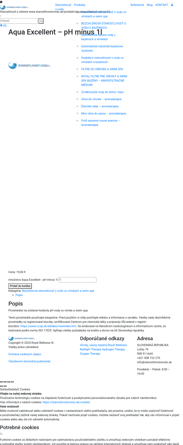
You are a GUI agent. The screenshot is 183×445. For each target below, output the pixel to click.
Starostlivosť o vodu (63, 7)
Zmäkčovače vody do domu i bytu (102, 92)
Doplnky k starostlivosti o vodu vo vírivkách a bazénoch (102, 60)
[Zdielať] (8, 154)
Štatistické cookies (21, 328)
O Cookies (23, 161)
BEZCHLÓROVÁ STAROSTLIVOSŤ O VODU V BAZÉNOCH (103, 25)
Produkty (79, 5)
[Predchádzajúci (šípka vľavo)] (1, 158)
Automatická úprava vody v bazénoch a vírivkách (98, 37)
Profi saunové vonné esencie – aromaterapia (100, 123)
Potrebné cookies (19, 200)
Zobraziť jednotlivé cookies (17, 224)
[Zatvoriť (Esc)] (12, 154)
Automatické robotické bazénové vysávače (102, 48)
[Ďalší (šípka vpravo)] (5, 158)
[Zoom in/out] (1, 154)
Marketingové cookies (24, 365)
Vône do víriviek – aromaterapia (101, 99)
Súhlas (4, 161)
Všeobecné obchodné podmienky (29, 133)
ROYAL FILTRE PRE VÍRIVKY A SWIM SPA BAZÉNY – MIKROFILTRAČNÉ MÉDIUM (104, 81)
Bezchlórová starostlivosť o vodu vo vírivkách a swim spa (103, 14)
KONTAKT (161, 5)
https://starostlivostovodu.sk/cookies (66, 174)
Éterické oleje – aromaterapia (99, 106)
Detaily (13, 161)
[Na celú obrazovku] (5, 154)
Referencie (137, 5)
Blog (150, 5)
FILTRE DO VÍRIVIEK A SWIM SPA (102, 69)
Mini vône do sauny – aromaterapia (103, 113)
